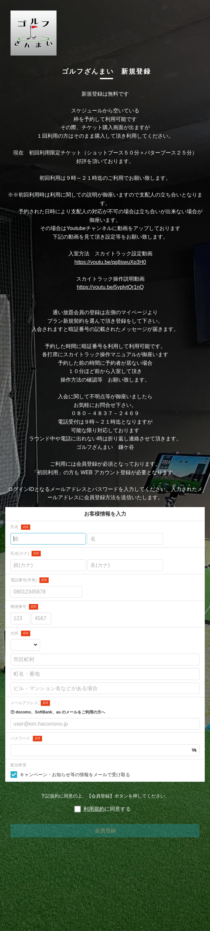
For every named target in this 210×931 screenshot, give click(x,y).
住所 (20, 633)
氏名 (20, 527)
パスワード (26, 738)
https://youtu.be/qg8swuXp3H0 (110, 262)
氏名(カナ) (26, 553)
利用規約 (94, 809)
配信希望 (18, 765)
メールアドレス (30, 703)
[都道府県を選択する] (25, 645)
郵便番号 (24, 607)
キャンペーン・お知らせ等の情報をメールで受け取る (75, 774)
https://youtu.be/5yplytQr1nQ (110, 287)
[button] (194, 750)
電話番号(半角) (30, 580)
